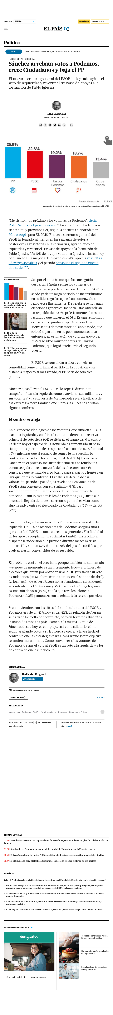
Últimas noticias (13, 835)
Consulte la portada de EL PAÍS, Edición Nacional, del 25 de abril (52, 51)
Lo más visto (10, 873)
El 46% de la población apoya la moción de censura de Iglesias (14, 336)
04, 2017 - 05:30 (59, 118)
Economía (73, 712)
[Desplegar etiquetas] (102, 712)
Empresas (62, 712)
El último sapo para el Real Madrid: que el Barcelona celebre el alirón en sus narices (53, 861)
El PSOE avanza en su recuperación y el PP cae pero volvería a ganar (15, 351)
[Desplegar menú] (6, 28)
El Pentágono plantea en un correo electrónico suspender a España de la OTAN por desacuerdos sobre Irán (54, 909)
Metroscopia (18, 235)
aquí (70, 726)
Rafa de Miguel (56, 114)
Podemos (26, 712)
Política (12, 43)
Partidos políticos (48, 712)
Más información (17, 726)
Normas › (100, 697)
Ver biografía (32, 679)
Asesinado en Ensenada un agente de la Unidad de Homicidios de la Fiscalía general (52, 849)
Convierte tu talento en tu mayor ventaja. (26, 977)
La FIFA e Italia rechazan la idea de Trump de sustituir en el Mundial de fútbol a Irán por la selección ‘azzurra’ (55, 880)
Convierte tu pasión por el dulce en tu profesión (95, 952)
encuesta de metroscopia (21, 59)
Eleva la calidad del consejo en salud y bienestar (94, 968)
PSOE (35, 712)
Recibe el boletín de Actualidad (26, 690)
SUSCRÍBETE (84, 21)
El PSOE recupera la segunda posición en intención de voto (15, 305)
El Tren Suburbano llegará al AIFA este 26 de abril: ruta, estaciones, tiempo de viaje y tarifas (57, 855)
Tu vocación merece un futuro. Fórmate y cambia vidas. (94, 937)
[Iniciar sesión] (100, 22)
